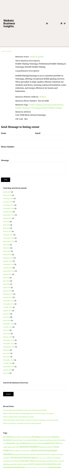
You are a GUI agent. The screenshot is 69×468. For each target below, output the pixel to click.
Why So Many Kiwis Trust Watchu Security (18, 417)
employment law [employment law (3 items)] (51, 443)
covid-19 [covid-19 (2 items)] (55, 440)
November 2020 (8, 343)
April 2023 (7, 287)
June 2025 (6, 225)
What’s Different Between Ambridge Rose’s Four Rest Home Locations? (28, 413)
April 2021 (6, 334)
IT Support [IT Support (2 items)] (53, 454)
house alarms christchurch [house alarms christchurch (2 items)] (21, 451)
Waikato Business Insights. (9, 23)
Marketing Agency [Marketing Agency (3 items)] (29, 458)
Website (42, 97)
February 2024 (8, 258)
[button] (47, 23)
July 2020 (6, 350)
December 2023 (8, 264)
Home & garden (37, 57)
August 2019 (7, 370)
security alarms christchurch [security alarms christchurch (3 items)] (40, 464)
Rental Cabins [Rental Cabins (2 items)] (22, 464)
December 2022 (8, 301)
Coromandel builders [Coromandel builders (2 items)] (30, 440)
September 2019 (8, 366)
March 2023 (7, 291)
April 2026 (7, 192)
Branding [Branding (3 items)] (36, 437)
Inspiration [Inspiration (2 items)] (17, 454)
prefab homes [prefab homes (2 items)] (52, 461)
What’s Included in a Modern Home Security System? (22, 423)
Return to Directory (7, 51)
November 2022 (8, 304)
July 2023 (6, 278)
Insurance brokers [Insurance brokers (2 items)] (42, 454)
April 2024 (7, 251)
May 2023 (6, 284)
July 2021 (6, 330)
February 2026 (8, 198)
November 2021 (8, 324)
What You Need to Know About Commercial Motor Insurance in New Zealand (30, 420)
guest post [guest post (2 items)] (15, 447)
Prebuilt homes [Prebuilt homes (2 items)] (41, 461)
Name (3, 133)
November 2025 (8, 208)
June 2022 (6, 314)
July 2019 (6, 373)
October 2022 (8, 307)
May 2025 (6, 228)
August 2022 (7, 310)
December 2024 (8, 238)
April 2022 (7, 320)
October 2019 (7, 363)
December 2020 (8, 340)
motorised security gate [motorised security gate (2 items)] (12, 461)
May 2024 (6, 248)
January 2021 (7, 337)
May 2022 (6, 317)
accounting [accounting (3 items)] (8, 437)
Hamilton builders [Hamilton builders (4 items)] (29, 446)
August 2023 (7, 274)
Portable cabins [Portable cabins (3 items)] (28, 461)
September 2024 (9, 241)
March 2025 (7, 231)
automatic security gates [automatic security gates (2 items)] (23, 437)
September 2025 (9, 215)
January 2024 (8, 261)
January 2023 (7, 297)
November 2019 (8, 360)
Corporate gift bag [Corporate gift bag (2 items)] (45, 440)
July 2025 (6, 221)
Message (5, 160)
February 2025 (8, 235)
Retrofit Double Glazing (51, 108)
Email (37, 133)
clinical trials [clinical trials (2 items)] (17, 440)
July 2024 (6, 245)
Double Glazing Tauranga (40, 105)
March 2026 (7, 195)
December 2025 (8, 205)
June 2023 (6, 281)
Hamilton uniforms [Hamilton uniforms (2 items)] (46, 447)
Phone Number (7, 147)
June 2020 (6, 353)
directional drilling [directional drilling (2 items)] (36, 443)
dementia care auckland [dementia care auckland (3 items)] (17, 443)
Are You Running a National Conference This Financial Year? (25, 410)
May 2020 (6, 357)
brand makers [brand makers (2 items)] (46, 437)
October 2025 (7, 212)
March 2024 (7, 254)
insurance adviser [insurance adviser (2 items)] (28, 454)
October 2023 (7, 268)
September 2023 (9, 271)
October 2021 (7, 327)
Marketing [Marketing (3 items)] (16, 458)
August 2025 (7, 218)
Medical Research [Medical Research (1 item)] (43, 458)
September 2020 (9, 347)
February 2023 (8, 294)
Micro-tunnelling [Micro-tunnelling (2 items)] (54, 458)
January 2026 (8, 202)
